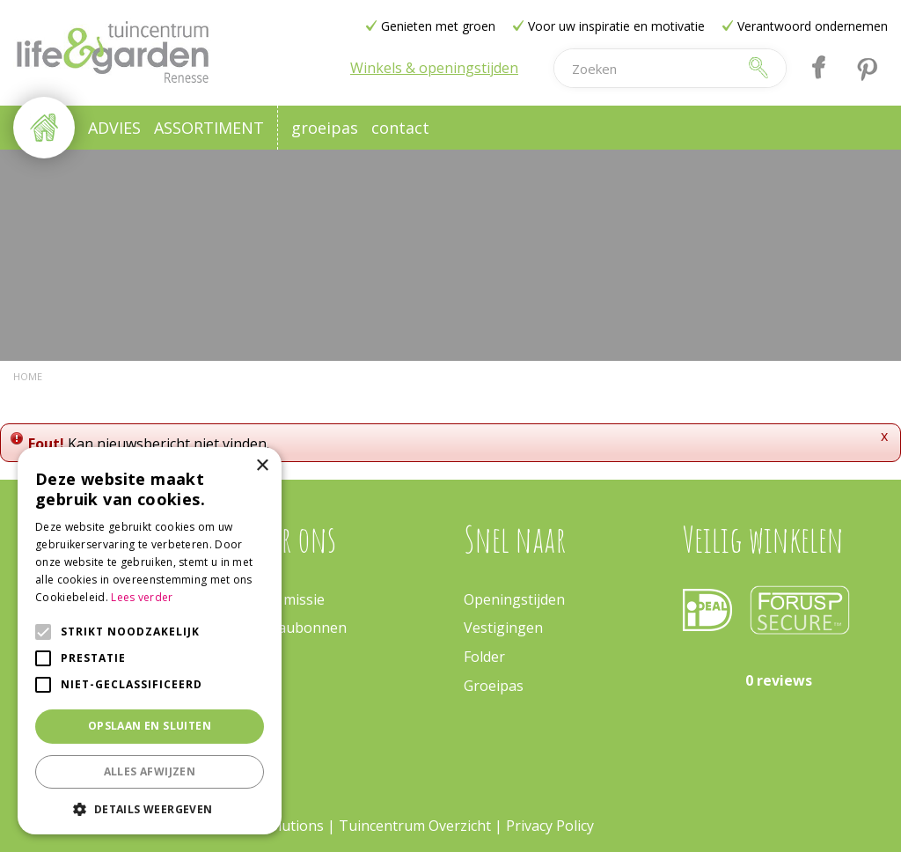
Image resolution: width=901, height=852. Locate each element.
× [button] (261, 466)
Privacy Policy (550, 825)
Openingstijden (514, 599)
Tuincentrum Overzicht (415, 825)
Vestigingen (503, 627)
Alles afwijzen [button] (150, 771)
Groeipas (494, 685)
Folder (484, 656)
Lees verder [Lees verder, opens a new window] (141, 597)
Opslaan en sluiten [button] (149, 725)
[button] (149, 808)
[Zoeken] (646, 68)
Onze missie (285, 599)
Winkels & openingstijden (434, 67)
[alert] (150, 640)
